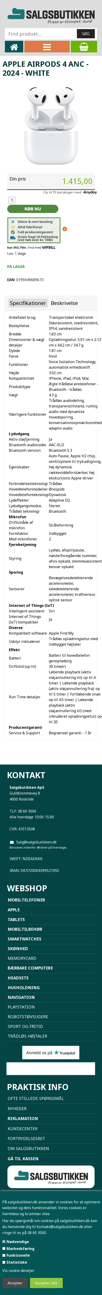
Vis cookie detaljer (18, 1270)
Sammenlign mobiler (51, 1068)
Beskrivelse (64, 303)
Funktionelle (18, 1255)
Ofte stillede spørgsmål (36, 1098)
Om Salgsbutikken (28, 1148)
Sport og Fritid (25, 1026)
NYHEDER (17, 1108)
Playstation (21, 1007)
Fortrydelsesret (26, 1138)
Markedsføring (20, 1248)
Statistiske (17, 1262)
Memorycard (22, 958)
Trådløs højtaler (27, 1036)
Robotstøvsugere (28, 1016)
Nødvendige (18, 1241)
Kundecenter (22, 1128)
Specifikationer (28, 303)
